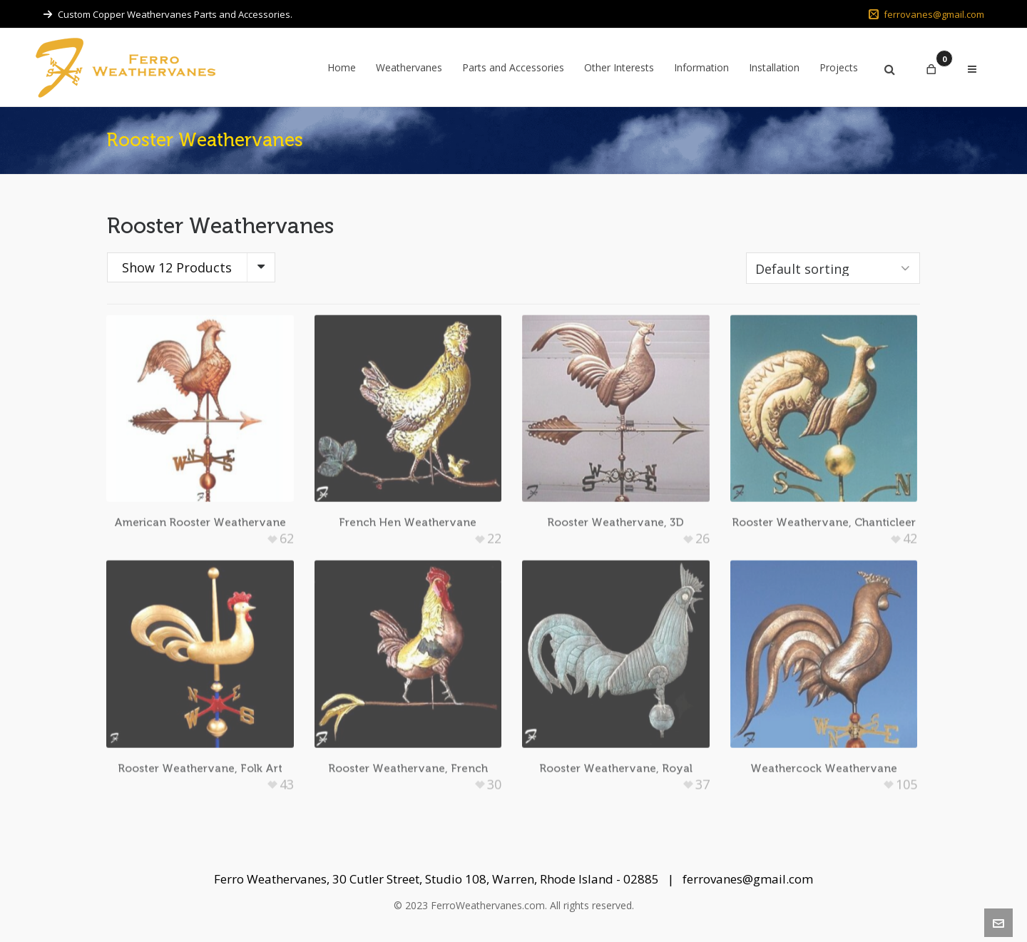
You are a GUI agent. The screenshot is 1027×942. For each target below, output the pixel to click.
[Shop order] (833, 268)
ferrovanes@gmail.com (926, 14)
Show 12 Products (177, 267)
